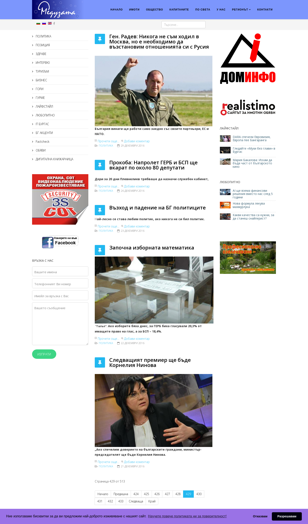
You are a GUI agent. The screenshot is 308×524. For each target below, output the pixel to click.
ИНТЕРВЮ (42, 63)
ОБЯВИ (40, 150)
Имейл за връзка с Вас (51, 296)
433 (120, 501)
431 (99, 501)
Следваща (136, 501)
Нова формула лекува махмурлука (249, 205)
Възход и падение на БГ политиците (157, 207)
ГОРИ (39, 89)
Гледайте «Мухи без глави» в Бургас (254, 150)
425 (146, 494)
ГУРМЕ (40, 98)
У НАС (221, 9)
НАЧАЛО (116, 9)
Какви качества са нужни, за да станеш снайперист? (253, 216)
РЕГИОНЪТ (240, 9)
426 (157, 494)
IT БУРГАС (42, 124)
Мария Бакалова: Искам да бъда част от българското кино (252, 163)
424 (136, 494)
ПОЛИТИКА (43, 36)
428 (178, 494)
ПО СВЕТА (202, 9)
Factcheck (42, 142)
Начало (103, 494)
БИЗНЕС (41, 80)
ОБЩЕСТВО (154, 9)
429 (188, 494)
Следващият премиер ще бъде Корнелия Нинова (150, 362)
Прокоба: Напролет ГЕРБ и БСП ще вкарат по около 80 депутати (153, 165)
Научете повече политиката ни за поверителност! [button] (187, 516)
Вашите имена (45, 272)
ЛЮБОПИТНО (45, 115)
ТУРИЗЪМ (42, 71)
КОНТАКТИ (265, 9)
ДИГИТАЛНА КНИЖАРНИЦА (54, 159)
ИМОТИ (134, 9)
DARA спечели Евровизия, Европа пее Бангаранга (252, 138)
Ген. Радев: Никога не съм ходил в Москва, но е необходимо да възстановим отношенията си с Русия (159, 41)
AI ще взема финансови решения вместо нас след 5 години (253, 194)
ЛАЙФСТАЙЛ (44, 106)
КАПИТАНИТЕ (179, 9)
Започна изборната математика (151, 247)
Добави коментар (137, 141)
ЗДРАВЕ (40, 54)
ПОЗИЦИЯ (42, 45)
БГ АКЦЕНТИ (44, 133)
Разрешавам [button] (286, 516)
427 (167, 494)
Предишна (121, 494)
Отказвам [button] (260, 516)
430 (198, 494)
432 (110, 501)
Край (151, 501)
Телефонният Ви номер (52, 284)
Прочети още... (108, 141)
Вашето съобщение (49, 308)
